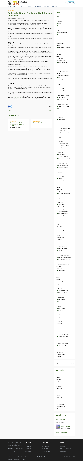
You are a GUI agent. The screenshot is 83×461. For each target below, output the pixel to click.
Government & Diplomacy (63, 135)
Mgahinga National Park (63, 252)
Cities (57, 56)
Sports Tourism (61, 308)
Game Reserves (59, 191)
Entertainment (61, 119)
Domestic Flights (61, 206)
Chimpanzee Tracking (63, 292)
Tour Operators (59, 317)
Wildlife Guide (61, 347)
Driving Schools (63, 90)
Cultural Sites (59, 67)
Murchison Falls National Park (64, 257)
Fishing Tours (61, 294)
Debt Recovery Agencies (65, 128)
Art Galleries (61, 79)
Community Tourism (61, 60)
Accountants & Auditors (65, 174)
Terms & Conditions (60, 281)
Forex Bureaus (63, 130)
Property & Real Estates (63, 165)
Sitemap (58, 277)
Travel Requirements (62, 341)
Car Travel (60, 202)
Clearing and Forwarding (63, 95)
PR (57, 393)
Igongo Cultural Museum (63, 71)
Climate (60, 16)
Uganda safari (17, 97)
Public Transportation (63, 211)
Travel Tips (58, 350)
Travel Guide (59, 328)
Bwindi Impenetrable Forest (64, 243)
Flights (59, 219)
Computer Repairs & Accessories (65, 101)
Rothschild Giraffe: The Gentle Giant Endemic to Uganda (17, 124)
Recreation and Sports (63, 167)
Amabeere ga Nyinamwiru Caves (65, 68)
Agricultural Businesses (63, 75)
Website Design (61, 180)
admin (18, 18)
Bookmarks (58, 52)
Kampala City (61, 58)
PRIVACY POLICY (67, 456)
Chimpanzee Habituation (63, 290)
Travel (57, 399)
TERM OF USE (73, 456)
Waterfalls (58, 356)
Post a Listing (59, 272)
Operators (58, 266)
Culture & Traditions (62, 18)
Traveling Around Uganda (63, 343)
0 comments (21, 18)
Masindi (60, 321)
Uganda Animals (11, 10)
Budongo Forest (61, 185)
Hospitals (62, 139)
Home (57, 224)
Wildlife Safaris (61, 354)
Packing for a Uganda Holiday (64, 338)
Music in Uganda (60, 239)
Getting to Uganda (60, 218)
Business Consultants (63, 82)
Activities (58, 372)
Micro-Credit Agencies (65, 132)
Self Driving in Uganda (63, 213)
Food (57, 384)
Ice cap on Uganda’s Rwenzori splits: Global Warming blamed (61, 419)
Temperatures (63, 38)
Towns (57, 319)
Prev (9, 110)
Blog (57, 49)
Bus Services (61, 200)
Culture (60, 108)
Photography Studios (62, 163)
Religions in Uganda (62, 32)
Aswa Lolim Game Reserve (64, 193)
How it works (59, 226)
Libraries (60, 150)
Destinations (59, 381)
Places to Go (59, 268)
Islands (58, 228)
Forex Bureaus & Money (63, 334)
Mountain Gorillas (60, 237)
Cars (59, 84)
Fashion (60, 121)
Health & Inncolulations (63, 336)
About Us (58, 41)
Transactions (59, 323)
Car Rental (58, 379)
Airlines (59, 77)
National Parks (59, 242)
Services (60, 172)
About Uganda (59, 14)
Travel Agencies (59, 325)
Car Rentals (59, 54)
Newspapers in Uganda (63, 160)
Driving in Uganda (62, 209)
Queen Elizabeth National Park (64, 259)
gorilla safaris (59, 386)
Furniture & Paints (64, 156)
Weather (60, 36)
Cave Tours (60, 288)
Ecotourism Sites (60, 183)
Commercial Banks (64, 126)
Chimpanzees (61, 314)
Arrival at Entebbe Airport (63, 329)
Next (50, 110)
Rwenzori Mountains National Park (65, 261)
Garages (61, 93)
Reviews (58, 395)
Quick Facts (60, 30)
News (57, 390)
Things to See (59, 312)
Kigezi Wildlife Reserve (63, 195)
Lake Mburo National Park (64, 250)
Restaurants (60, 169)
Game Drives (61, 297)
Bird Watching (61, 286)
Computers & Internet (63, 104)
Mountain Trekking (62, 301)
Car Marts (62, 86)
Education (60, 110)
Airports (58, 45)
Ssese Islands (61, 230)
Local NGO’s (60, 152)
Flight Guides (59, 189)
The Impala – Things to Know (41, 123)
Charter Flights (61, 204)
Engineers (62, 176)
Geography (60, 21)
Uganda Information (60, 406)
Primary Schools (63, 112)
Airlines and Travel (64, 143)
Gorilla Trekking (61, 299)
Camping (58, 377)
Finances (60, 124)
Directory (58, 73)
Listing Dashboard (60, 233)
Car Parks (62, 88)
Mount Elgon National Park (64, 255)
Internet (60, 147)
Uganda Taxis (61, 215)
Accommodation (60, 43)
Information (59, 388)
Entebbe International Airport (64, 47)
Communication (61, 97)
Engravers (60, 117)
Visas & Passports (62, 345)
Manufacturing (61, 154)
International (61, 141)
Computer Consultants (63, 99)
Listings (58, 235)
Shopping (60, 178)
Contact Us (58, 64)
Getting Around (59, 198)
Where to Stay (59, 408)
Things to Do (59, 284)
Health (59, 137)
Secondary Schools (64, 115)
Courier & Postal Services (63, 106)
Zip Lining (60, 310)
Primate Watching (62, 303)
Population (60, 27)
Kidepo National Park (62, 248)
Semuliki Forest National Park (64, 264)
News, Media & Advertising (64, 158)
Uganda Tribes (61, 34)
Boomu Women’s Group (63, 62)
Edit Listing (58, 187)
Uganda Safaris (59, 352)
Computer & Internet (64, 145)
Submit (58, 279)
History (59, 23)
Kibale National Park (62, 246)
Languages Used (61, 25)
